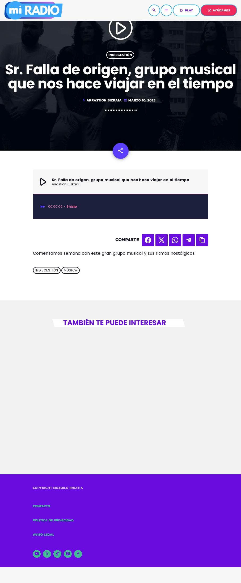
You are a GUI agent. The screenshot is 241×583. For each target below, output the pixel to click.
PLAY (186, 10)
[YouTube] (37, 554)
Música (70, 270)
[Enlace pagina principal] (33, 10)
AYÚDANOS (219, 10)
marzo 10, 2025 (139, 100)
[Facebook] (78, 554)
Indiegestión (120, 55)
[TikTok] (57, 554)
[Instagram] (68, 554)
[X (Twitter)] (47, 554)
